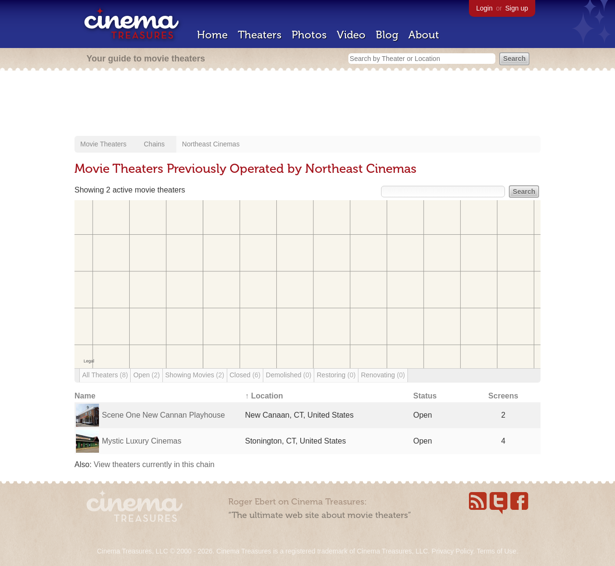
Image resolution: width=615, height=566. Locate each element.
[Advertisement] (307, 104)
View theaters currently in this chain (154, 464)
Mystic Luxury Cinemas (141, 441)
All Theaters (105, 375)
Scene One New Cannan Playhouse (163, 415)
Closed (245, 375)
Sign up (516, 8)
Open (146, 375)
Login (484, 8)
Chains (154, 144)
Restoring (336, 375)
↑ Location (264, 396)
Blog (387, 34)
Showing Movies (194, 375)
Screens (503, 396)
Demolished (288, 375)
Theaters (260, 34)
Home (212, 34)
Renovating (383, 375)
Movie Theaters (103, 144)
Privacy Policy (452, 551)
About (423, 34)
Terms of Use (496, 551)
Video (351, 34)
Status (425, 396)
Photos (309, 34)
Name (85, 396)
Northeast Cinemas (211, 144)
